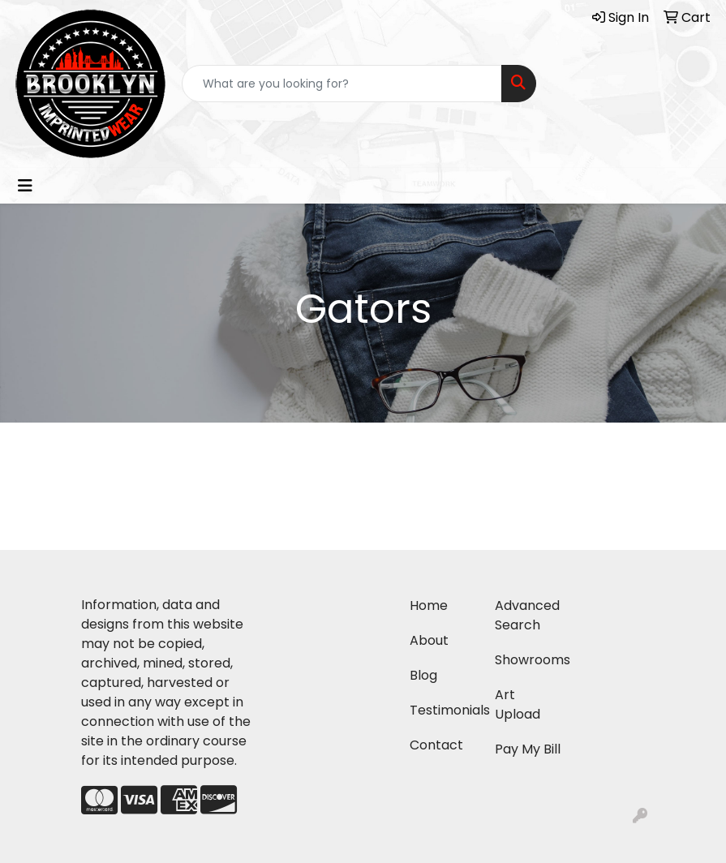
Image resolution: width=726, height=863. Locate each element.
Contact (436, 745)
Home (429, 605)
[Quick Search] (342, 83)
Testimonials (442, 710)
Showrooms (528, 659)
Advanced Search (527, 615)
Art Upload (517, 704)
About (429, 640)
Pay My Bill (528, 749)
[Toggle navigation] (25, 185)
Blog (423, 675)
